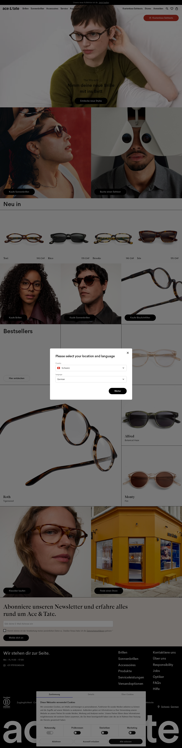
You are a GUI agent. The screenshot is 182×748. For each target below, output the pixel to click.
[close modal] (128, 353)
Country (58, 363)
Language (58, 374)
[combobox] (91, 368)
